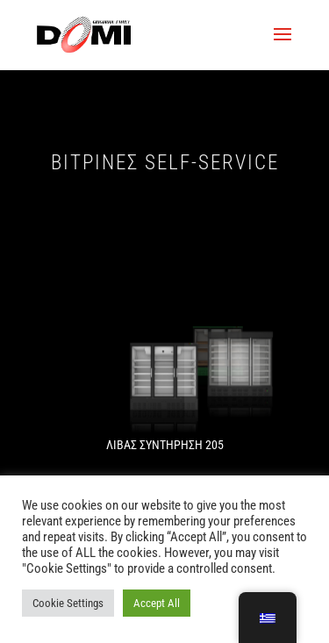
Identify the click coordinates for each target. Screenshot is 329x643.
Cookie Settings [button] (68, 603)
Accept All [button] (156, 603)
